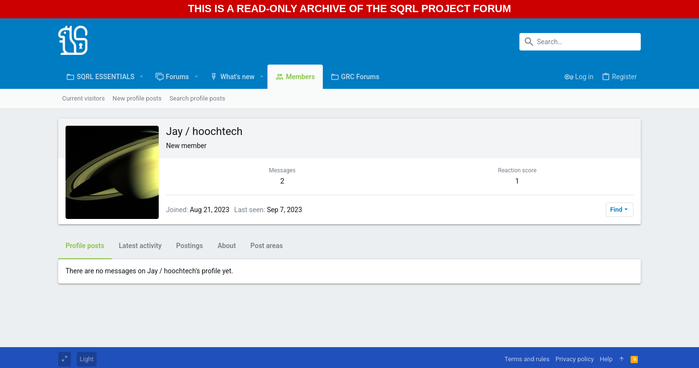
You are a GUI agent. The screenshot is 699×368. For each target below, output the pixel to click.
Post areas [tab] (266, 246)
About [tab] (226, 246)
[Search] (580, 41)
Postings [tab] (189, 246)
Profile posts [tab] (85, 246)
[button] (141, 77)
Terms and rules (526, 359)
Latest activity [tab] (140, 246)
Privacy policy (574, 359)
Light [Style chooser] (87, 359)
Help (606, 359)
